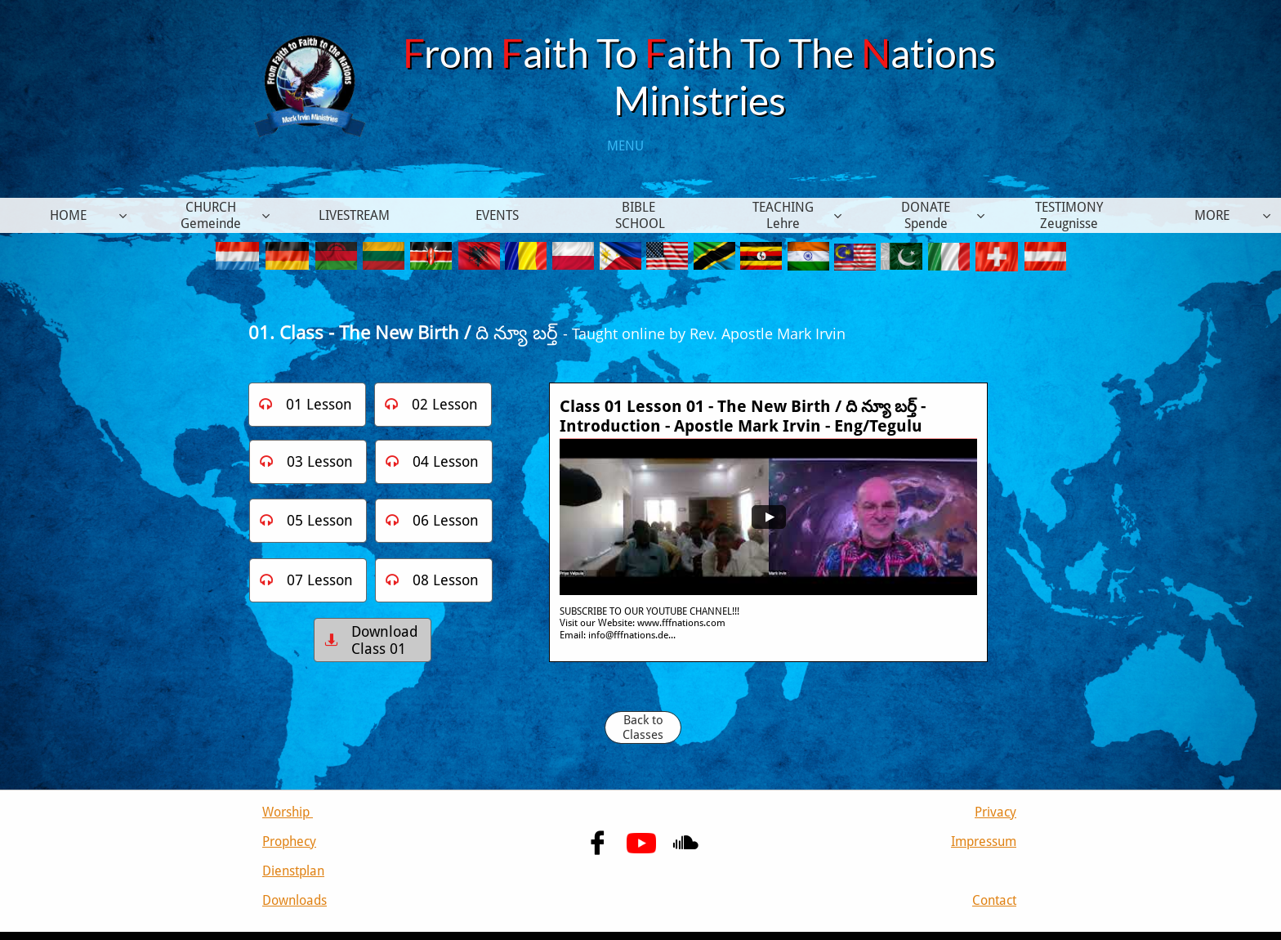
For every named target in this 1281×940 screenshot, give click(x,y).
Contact (994, 900)
